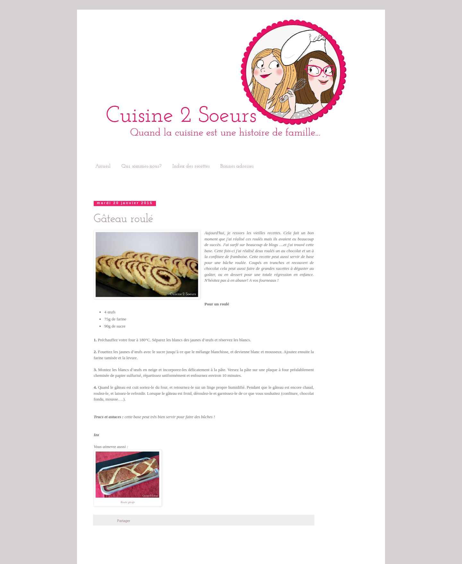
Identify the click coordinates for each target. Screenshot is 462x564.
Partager (123, 521)
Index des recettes (191, 166)
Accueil (103, 166)
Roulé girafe (128, 502)
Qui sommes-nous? (141, 166)
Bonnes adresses (236, 166)
